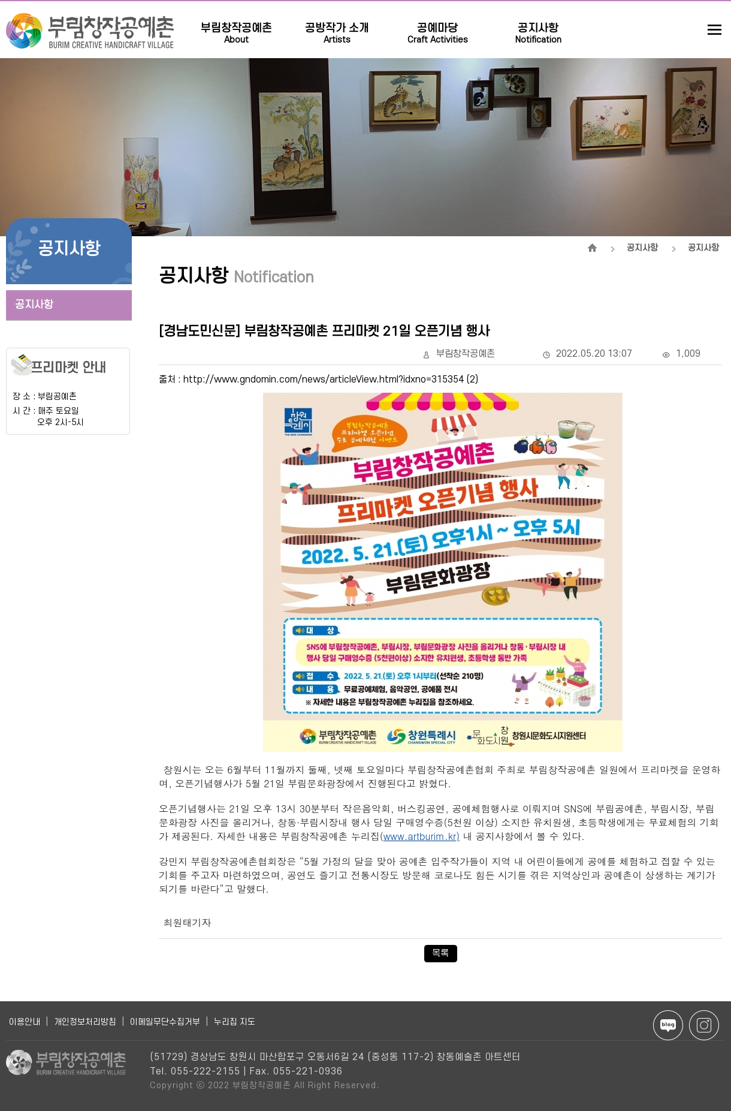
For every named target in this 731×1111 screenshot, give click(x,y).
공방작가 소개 (337, 25)
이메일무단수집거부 (165, 1021)
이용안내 (24, 1021)
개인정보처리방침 (85, 1021)
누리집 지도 (234, 1021)
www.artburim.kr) (421, 836)
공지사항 (538, 25)
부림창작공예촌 (236, 25)
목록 (440, 953)
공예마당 (437, 25)
